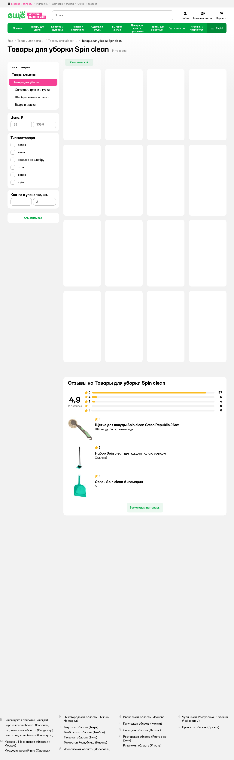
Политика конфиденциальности (192, 623)
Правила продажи (184, 619)
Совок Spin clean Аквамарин (119, 520)
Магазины (74, 637)
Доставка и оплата (79, 619)
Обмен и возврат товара (82, 623)
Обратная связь (77, 632)
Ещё (10, 41)
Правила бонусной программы (191, 640)
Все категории (20, 67)
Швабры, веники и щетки (32, 97)
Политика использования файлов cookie (197, 628)
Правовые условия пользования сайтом (57, 685)
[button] (216, 28)
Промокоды (75, 628)
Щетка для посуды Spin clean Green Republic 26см (137, 463)
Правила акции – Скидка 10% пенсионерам (199, 644)
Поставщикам (129, 628)
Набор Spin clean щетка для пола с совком (130, 492)
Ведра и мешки (25, 104)
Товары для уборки (61, 41)
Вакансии (126, 619)
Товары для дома (29, 41)
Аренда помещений (132, 623)
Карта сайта (75, 641)
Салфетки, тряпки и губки (32, 89)
